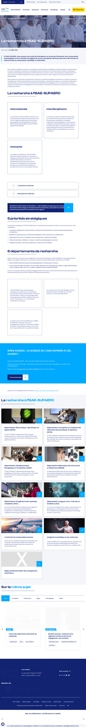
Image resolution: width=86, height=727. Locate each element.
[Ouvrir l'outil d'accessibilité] (2, 724)
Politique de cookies (46, 701)
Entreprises (54, 10)
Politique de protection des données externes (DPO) (29, 705)
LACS (57, 390)
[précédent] (2, 718)
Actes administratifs (68, 701)
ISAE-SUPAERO (15, 10)
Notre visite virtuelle (55, 2)
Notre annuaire (31, 2)
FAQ (68, 705)
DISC (44, 390)
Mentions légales (26, 701)
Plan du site (62, 705)
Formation (26, 10)
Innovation (44, 10)
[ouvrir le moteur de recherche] (69, 10)
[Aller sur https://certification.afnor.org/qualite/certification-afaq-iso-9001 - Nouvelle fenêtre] (71, 718)
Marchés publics (57, 701)
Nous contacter (64, 670)
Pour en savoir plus (16, 377)
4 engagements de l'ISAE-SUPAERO (27, 369)
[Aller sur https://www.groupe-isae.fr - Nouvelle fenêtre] (21, 687)
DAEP (47, 390)
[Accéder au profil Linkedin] (59, 674)
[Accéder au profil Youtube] (66, 674)
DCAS (40, 390)
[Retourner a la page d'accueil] (5, 9)
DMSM (52, 390)
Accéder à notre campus (51, 705)
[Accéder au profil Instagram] (62, 674)
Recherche (35, 10)
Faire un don (78, 10)
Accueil (3, 18)
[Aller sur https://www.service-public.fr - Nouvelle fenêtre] (7, 687)
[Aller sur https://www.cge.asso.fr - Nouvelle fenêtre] (33, 718)
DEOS (37, 390)
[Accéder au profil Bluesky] (69, 674)
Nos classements (42, 2)
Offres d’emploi (16, 701)
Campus (62, 10)
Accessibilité (36, 701)
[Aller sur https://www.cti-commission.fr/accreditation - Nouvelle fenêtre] (15, 718)
